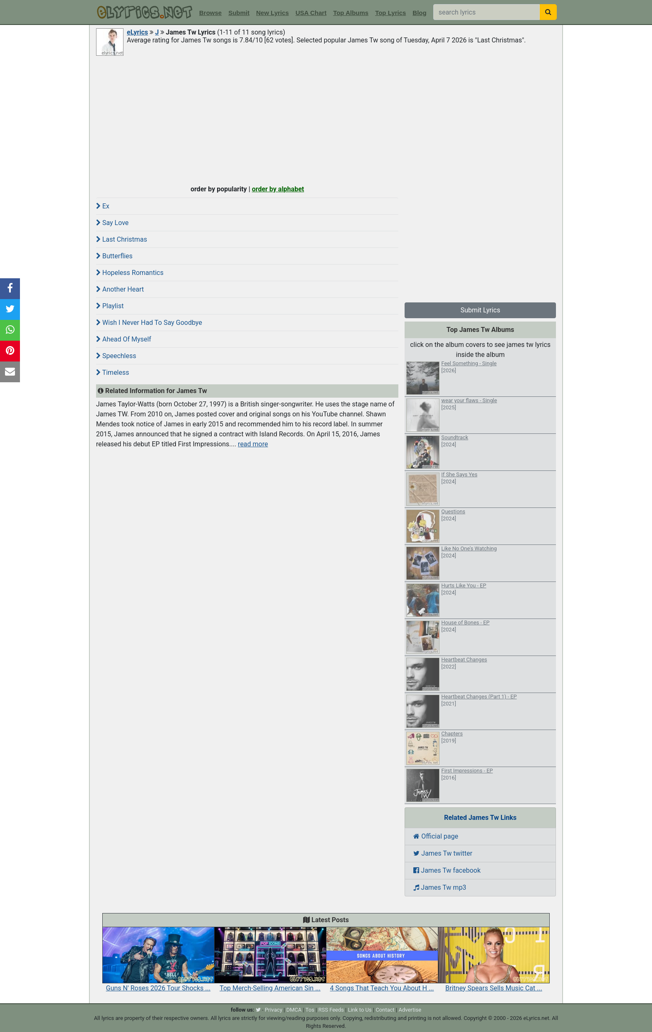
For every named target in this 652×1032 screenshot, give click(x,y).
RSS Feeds (331, 1010)
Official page (435, 836)
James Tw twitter (442, 853)
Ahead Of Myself (123, 339)
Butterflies (114, 256)
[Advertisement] (326, 119)
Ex (102, 206)
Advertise (409, 1010)
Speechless (116, 356)
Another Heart (120, 289)
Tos (310, 1010)
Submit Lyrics (480, 310)
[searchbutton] (548, 12)
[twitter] (258, 1010)
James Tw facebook (447, 870)
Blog (419, 12)
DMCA (293, 1010)
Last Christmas (121, 239)
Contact (384, 1010)
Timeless (112, 372)
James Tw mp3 (439, 887)
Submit (238, 12)
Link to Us (360, 1010)
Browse (210, 12)
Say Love (112, 223)
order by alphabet (278, 189)
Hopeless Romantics (129, 273)
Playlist (109, 306)
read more (253, 444)
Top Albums (350, 12)
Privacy (273, 1010)
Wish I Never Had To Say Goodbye (149, 323)
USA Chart (311, 12)
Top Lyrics (390, 12)
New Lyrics (272, 12)
